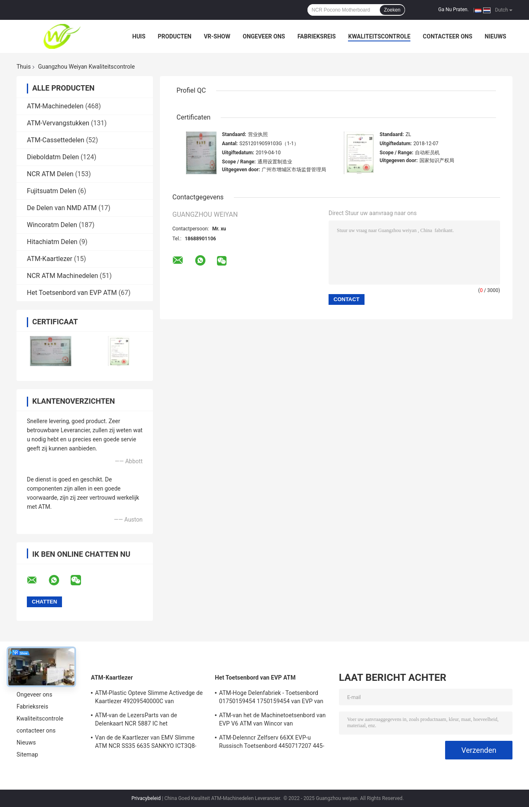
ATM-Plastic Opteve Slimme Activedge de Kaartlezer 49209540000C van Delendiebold (149, 698)
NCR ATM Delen (50, 174)
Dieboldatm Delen (53, 157)
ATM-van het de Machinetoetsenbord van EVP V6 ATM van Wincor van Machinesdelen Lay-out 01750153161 (272, 720)
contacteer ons (447, 36)
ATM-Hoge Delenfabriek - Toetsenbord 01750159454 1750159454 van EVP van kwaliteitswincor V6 (271, 698)
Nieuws (495, 36)
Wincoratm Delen (52, 225)
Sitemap (27, 754)
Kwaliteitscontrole (379, 36)
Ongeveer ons (264, 36)
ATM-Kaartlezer (49, 259)
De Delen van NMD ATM (62, 208)
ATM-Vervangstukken (58, 123)
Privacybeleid (146, 798)
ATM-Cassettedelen (55, 140)
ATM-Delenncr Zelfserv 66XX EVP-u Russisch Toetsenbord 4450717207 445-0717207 (271, 743)
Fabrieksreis (317, 36)
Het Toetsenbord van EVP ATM (72, 293)
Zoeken (392, 10)
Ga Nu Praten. (453, 9)
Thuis (24, 66)
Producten (174, 36)
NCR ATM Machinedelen (62, 276)
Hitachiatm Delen (52, 242)
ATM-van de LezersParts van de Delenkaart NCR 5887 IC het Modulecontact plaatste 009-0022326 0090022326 (144, 720)
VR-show (217, 36)
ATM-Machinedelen (55, 106)
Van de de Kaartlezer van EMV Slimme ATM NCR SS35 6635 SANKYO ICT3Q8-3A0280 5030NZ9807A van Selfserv (145, 743)
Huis (138, 36)
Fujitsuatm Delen (51, 191)
